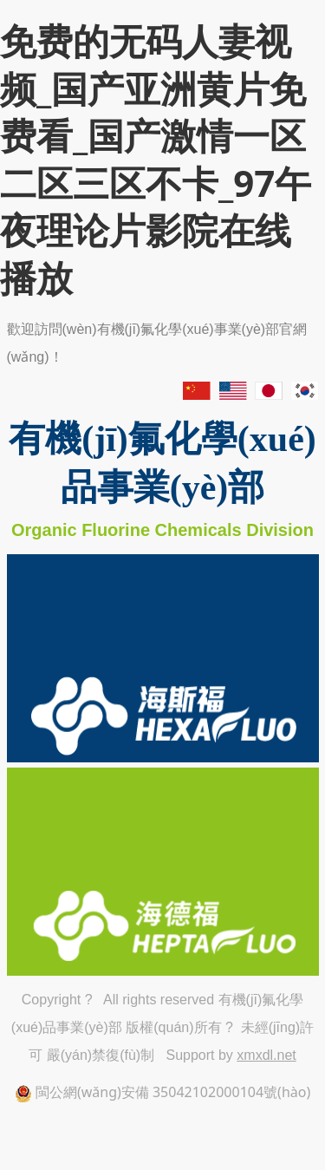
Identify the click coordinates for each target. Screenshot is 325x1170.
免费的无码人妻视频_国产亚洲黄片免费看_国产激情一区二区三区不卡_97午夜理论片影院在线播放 (155, 159)
